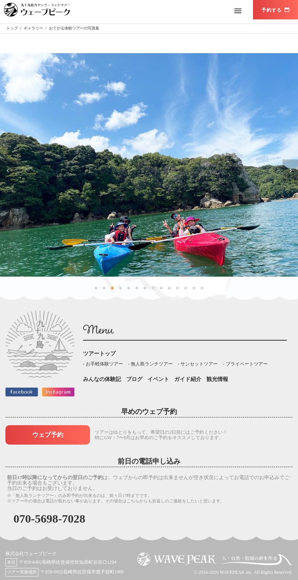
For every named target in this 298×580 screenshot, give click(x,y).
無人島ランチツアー (152, 364)
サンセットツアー (199, 364)
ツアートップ (99, 354)
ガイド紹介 (187, 379)
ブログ (134, 379)
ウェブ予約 (47, 434)
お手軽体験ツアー (104, 364)
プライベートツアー (247, 364)
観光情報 (217, 379)
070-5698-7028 (49, 518)
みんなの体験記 (102, 379)
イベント (158, 379)
